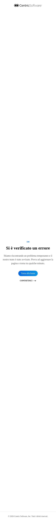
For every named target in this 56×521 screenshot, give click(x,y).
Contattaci (28, 280)
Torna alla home (28, 273)
